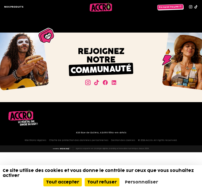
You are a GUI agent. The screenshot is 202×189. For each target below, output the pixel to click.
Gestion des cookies (123, 140)
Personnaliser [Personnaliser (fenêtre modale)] (141, 182)
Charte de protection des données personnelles (78, 140)
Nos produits (13, 7)
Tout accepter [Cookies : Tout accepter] (62, 182)
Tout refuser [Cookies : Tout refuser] (102, 182)
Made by (61, 149)
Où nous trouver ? (170, 7)
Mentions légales (35, 140)
